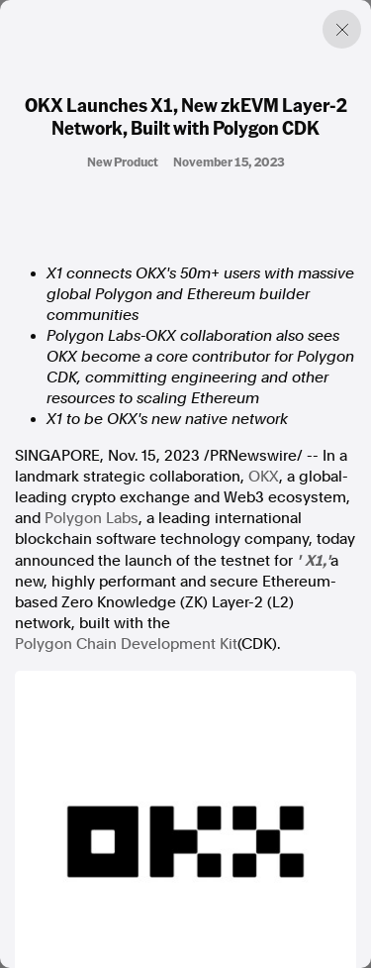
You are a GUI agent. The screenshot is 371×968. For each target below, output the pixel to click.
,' (326, 560)
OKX (263, 476)
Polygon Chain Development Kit (126, 644)
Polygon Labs (92, 518)
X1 (314, 560)
